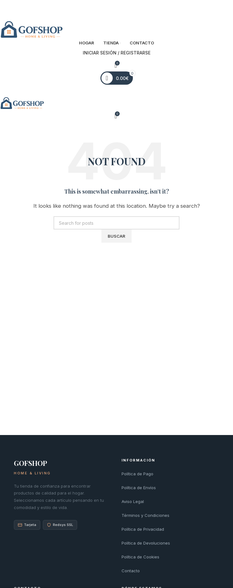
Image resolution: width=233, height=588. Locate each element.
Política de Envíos (139, 487)
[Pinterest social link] (116, 8)
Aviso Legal (133, 501)
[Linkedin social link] (122, 8)
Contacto (131, 570)
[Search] (116, 222)
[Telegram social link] (127, 8)
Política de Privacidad (143, 529)
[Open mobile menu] (116, 90)
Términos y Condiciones (145, 515)
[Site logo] (31, 30)
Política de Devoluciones (146, 543)
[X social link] (111, 8)
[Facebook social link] (105, 8)
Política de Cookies (140, 556)
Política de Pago (137, 473)
